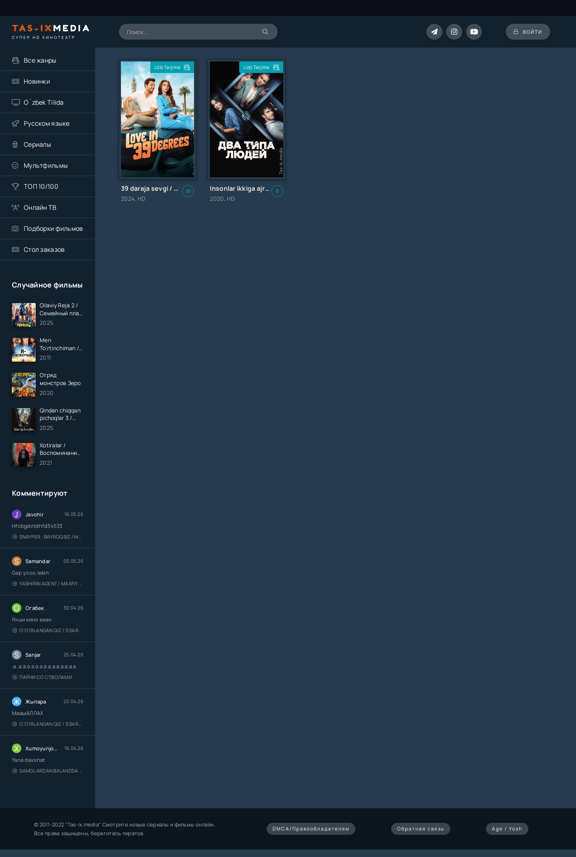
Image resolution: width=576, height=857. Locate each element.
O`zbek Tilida (44, 102)
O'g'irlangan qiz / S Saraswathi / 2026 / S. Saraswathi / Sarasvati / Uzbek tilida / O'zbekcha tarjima (47, 630)
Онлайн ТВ (40, 207)
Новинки (37, 81)
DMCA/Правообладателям (311, 828)
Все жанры (40, 60)
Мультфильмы (46, 165)
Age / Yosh (507, 828)
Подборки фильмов (53, 228)
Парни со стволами (42, 677)
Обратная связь (420, 828)
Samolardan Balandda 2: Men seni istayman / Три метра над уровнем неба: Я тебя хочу (47, 770)
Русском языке (47, 123)
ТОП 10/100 (41, 186)
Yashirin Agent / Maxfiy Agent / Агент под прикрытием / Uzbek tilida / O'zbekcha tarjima (47, 583)
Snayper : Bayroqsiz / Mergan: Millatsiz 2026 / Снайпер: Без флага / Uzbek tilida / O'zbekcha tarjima (47, 536)
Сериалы (37, 144)
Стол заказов (44, 249)
